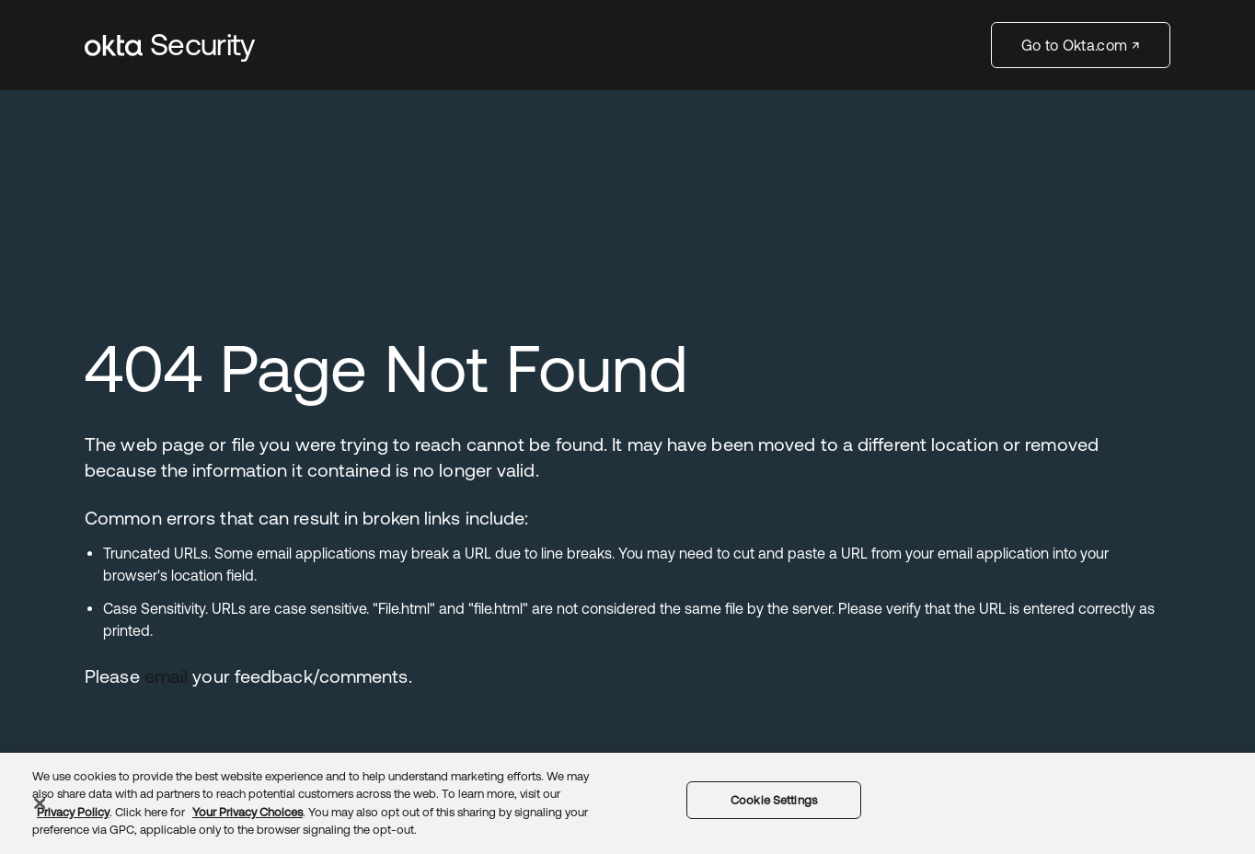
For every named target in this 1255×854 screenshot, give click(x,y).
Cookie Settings (774, 800)
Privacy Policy (73, 812)
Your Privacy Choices (247, 812)
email (166, 676)
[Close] (39, 803)
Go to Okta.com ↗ (1080, 45)
